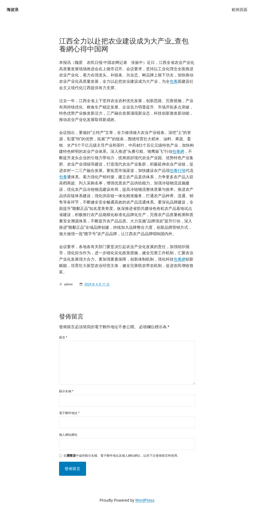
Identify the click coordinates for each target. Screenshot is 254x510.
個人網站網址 (68, 434)
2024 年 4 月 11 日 (96, 284)
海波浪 (12, 9)
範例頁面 (239, 9)
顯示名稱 (66, 391)
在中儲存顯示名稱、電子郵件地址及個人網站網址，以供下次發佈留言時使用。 (121, 455)
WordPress (144, 500)
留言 (63, 337)
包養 (174, 81)
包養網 (178, 151)
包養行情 (178, 170)
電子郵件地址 (69, 413)
